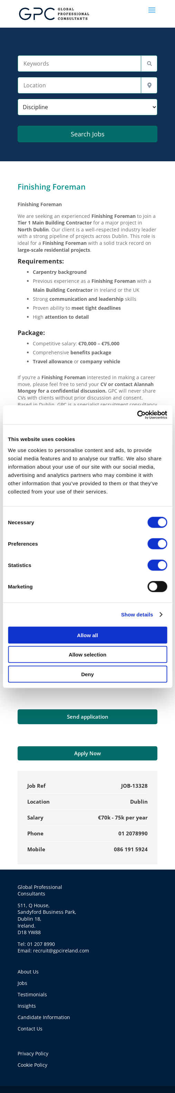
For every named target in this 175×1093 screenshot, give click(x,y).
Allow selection (87, 655)
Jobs (22, 983)
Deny (87, 674)
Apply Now (87, 753)
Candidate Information (44, 1017)
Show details (137, 614)
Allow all (87, 635)
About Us (28, 971)
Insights (27, 1006)
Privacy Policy (33, 1053)
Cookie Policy (32, 1065)
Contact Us (30, 1028)
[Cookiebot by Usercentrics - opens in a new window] (137, 414)
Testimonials (32, 994)
